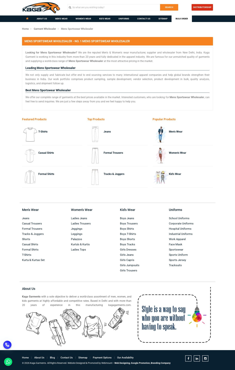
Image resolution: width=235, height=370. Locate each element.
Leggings (76, 234)
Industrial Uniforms (181, 234)
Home (25, 28)
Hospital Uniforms (180, 228)
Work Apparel (177, 239)
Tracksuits (175, 265)
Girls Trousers (128, 270)
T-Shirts (42, 131)
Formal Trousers (113, 152)
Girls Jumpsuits (129, 265)
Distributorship (202, 7)
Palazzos (76, 239)
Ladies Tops (78, 249)
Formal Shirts (46, 174)
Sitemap (162, 18)
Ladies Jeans (79, 218)
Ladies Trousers (81, 223)
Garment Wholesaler (45, 28)
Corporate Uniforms (181, 223)
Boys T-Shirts (128, 234)
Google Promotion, (140, 363)
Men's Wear (61, 18)
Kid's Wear (104, 18)
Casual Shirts (46, 152)
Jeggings (76, 228)
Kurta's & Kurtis (80, 244)
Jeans (107, 131)
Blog (52, 357)
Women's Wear (83, 18)
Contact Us (143, 18)
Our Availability (125, 357)
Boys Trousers (129, 223)
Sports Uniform (178, 254)
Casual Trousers (32, 223)
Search (169, 7)
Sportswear (176, 249)
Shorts (26, 239)
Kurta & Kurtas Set (33, 260)
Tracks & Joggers (114, 174)
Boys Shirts (127, 228)
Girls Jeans (127, 254)
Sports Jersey (177, 260)
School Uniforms (179, 218)
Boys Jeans (127, 218)
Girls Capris (127, 260)
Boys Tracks (127, 244)
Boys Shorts (127, 239)
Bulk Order (182, 18)
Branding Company (161, 363)
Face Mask (175, 244)
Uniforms (123, 18)
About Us (42, 18)
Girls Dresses (128, 249)
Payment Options (102, 357)
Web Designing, (122, 363)
